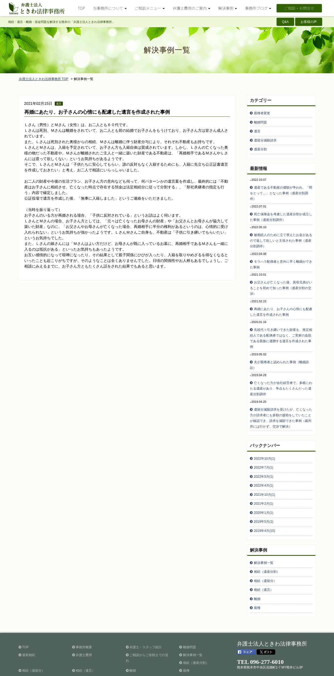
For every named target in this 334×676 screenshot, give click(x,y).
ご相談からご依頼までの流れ (147, 629)
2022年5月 (263, 460)
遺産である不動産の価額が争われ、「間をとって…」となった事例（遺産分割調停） (281, 188)
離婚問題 (260, 121)
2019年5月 (263, 500)
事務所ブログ (83, 650)
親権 (257, 580)
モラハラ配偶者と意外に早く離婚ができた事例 (281, 256)
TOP (81, 8)
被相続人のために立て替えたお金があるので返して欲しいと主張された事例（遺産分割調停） (281, 233)
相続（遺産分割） (267, 548)
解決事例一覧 (263, 540)
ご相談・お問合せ (299, 8)
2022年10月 (264, 444)
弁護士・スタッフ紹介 (144, 619)
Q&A (285, 22)
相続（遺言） (263, 564)
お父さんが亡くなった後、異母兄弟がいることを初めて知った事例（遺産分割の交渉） (281, 279)
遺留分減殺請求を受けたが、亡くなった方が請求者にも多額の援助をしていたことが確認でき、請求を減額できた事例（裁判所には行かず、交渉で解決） (281, 404)
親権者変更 (262, 113)
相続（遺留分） (265, 556)
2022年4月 (263, 468)
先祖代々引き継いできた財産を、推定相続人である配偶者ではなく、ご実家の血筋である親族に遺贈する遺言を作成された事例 (281, 327)
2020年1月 (263, 492)
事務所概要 (82, 619)
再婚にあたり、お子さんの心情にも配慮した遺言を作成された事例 (97, 112)
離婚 (257, 572)
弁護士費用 (82, 627)
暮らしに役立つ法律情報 (38, 650)
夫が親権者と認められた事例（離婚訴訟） (279, 353)
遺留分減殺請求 (265, 137)
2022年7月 (263, 452)
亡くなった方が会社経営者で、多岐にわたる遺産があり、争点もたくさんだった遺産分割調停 (281, 375)
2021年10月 (264, 476)
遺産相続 (27, 627)
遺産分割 (260, 145)
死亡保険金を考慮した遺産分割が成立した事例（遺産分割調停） (281, 211)
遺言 (257, 129)
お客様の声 (309, 22)
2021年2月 (263, 484)
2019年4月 (264, 509)
